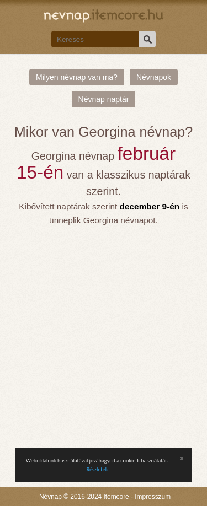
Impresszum (153, 496)
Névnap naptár (103, 99)
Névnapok (153, 77)
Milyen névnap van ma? (77, 77)
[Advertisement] (103, 336)
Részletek (97, 469)
